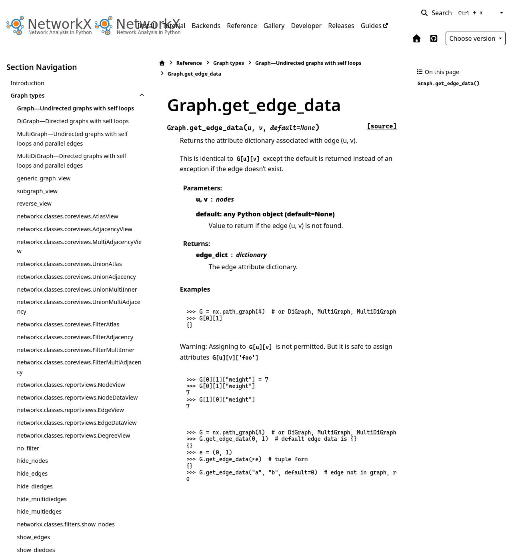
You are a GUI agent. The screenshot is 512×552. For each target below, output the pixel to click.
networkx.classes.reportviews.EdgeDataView (69, 522)
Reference (242, 25)
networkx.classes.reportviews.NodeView (68, 455)
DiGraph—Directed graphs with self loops (64, 135)
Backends (206, 25)
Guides (371, 25)
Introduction (27, 83)
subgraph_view (37, 210)
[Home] (142, 63)
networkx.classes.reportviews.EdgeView (68, 500)
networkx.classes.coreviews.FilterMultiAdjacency (68, 433)
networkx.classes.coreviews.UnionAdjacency (68, 309)
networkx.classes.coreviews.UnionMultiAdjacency (69, 354)
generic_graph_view (43, 197)
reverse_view (34, 222)
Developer (306, 25)
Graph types (27, 95)
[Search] (453, 13)
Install (147, 25)
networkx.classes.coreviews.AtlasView (67, 235)
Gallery (274, 25)
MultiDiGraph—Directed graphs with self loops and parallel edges (66, 179)
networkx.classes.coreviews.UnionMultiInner (69, 332)
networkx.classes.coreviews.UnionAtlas (69, 292)
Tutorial (173, 25)
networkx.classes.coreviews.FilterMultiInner (69, 411)
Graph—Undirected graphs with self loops (67, 113)
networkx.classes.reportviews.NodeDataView (69, 478)
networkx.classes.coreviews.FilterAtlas (68, 372)
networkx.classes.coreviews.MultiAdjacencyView (69, 275)
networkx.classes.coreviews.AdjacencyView (68, 252)
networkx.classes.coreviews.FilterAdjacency (69, 389)
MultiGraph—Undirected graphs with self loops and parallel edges (67, 157)
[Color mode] (501, 13)
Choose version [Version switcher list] (473, 38)
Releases (341, 25)
